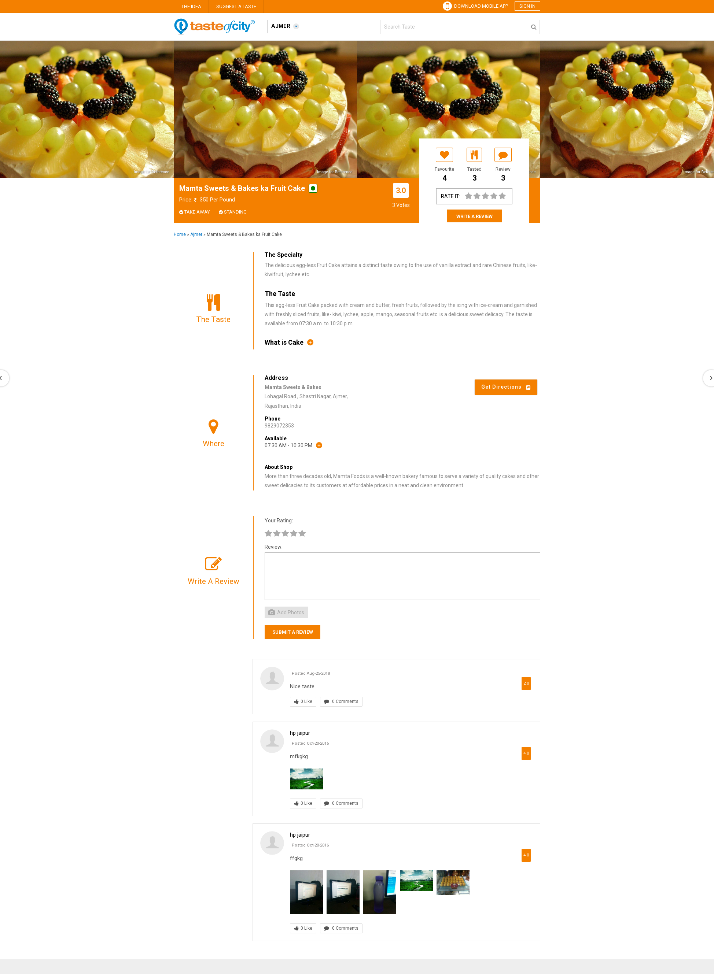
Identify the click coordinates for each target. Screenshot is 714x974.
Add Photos (286, 612)
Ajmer (196, 234)
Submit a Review (292, 632)
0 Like (303, 701)
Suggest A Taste (236, 6)
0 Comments (341, 701)
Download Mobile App (475, 6)
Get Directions (506, 387)
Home (180, 234)
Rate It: (450, 196)
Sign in (527, 6)
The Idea (191, 6)
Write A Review (474, 216)
